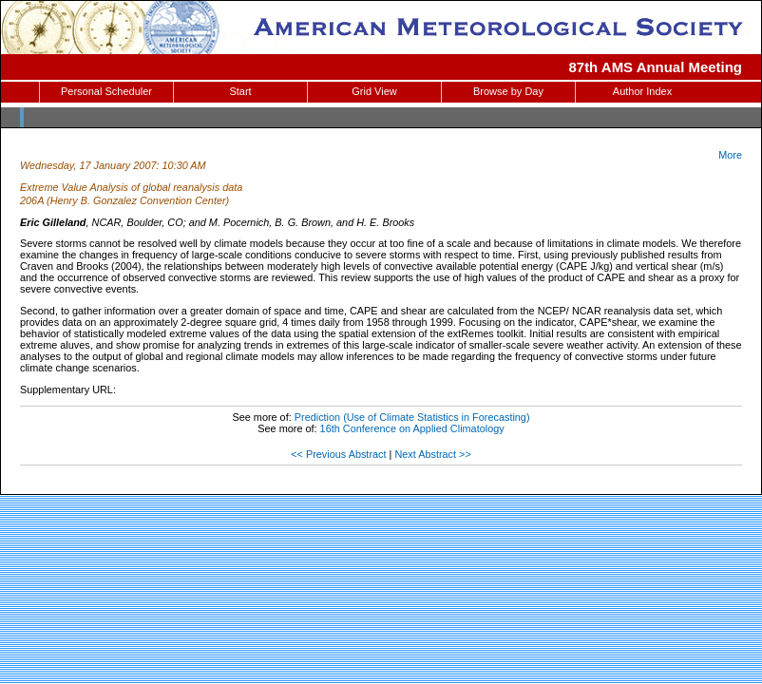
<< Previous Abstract (338, 454)
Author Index (642, 91)
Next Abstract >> (432, 454)
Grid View (374, 91)
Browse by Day (508, 91)
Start (240, 91)
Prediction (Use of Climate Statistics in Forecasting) (412, 417)
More (730, 155)
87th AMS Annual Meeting (656, 67)
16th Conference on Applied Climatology (412, 428)
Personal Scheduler (106, 91)
